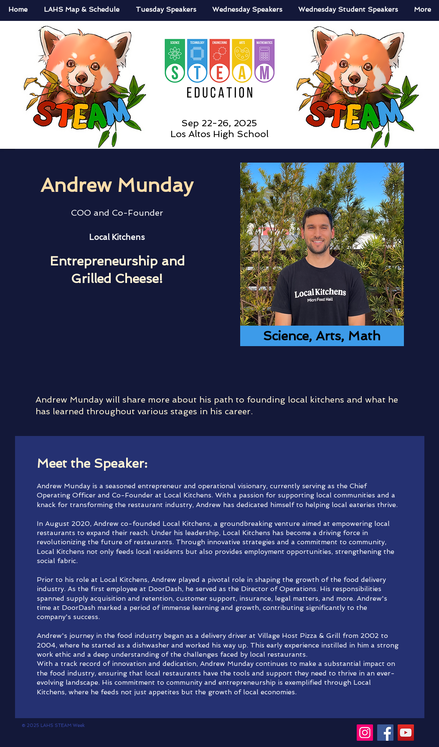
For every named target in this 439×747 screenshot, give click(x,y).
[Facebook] (385, 732)
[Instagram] (365, 732)
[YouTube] (406, 732)
